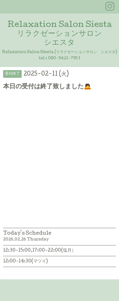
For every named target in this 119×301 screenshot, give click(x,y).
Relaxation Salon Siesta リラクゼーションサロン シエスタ (59, 34)
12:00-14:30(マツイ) (25, 261)
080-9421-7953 (64, 58)
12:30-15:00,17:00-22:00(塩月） (39, 250)
